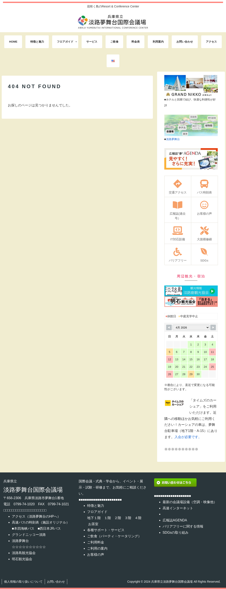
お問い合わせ (56, 581)
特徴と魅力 (95, 505)
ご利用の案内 (97, 548)
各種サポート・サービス (105, 530)
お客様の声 (95, 554)
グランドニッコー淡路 (29, 534)
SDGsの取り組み (176, 532)
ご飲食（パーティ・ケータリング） (114, 536)
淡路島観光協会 (24, 553)
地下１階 (94, 518)
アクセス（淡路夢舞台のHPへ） (36, 516)
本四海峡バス (24, 528)
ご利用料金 (95, 542)
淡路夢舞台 (173, 139)
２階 (117, 518)
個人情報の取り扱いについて (23, 581)
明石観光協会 (22, 559)
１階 (107, 518)
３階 (127, 518)
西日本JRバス (50, 528)
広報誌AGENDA (175, 520)
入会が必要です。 (188, 437)
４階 (138, 518)
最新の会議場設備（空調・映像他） (190, 502)
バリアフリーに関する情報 (183, 526)
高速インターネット (178, 508)
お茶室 (93, 524)
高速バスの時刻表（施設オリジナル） (41, 522)
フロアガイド (97, 512)
